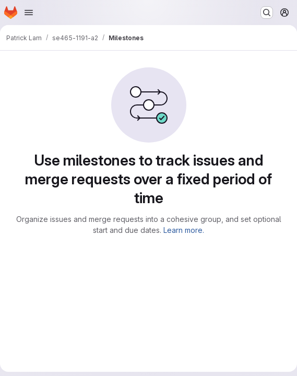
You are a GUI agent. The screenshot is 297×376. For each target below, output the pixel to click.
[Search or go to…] (266, 12)
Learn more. (183, 230)
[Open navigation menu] (28, 12)
